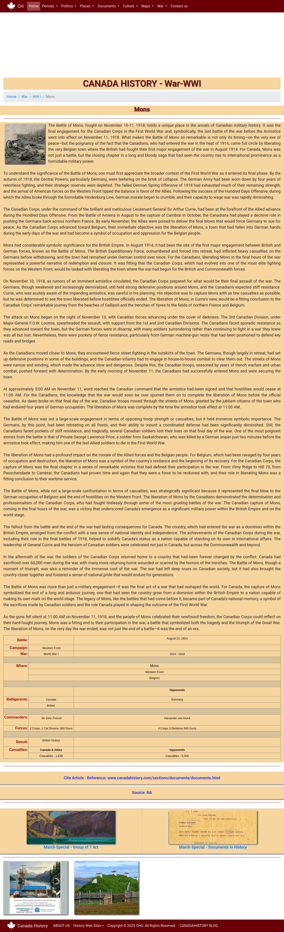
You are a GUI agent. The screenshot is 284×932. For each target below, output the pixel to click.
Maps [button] (146, 6)
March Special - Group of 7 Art (71, 847)
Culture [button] (129, 6)
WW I (37, 97)
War (25, 97)
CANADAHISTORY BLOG (199, 926)
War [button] (160, 6)
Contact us (179, 6)
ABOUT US (61, 926)
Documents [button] (107, 6)
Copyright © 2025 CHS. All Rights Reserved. (141, 926)
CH (21, 6)
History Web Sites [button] (87, 926)
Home (34, 6)
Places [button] (85, 6)
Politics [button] (67, 6)
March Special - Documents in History (213, 847)
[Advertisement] (136, 47)
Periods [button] (48, 6)
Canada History (33, 925)
